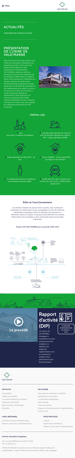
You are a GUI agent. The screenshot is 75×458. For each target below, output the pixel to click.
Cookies (16, 450)
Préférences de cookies (29, 450)
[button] (6, 6)
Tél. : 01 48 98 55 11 (9, 443)
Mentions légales (38, 447)
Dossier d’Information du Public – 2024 (66, 329)
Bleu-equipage (51, 450)
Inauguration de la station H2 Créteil (18, 32)
